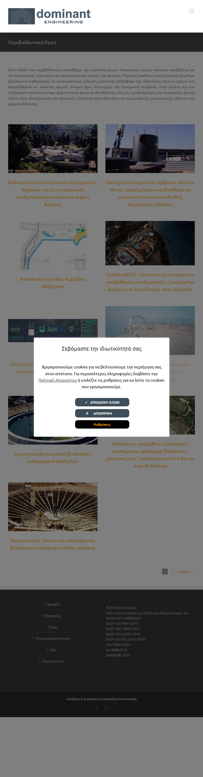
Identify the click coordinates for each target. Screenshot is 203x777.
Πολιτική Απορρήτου (57, 380)
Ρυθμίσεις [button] (102, 424)
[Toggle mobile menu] (192, 11)
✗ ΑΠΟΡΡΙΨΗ (102, 413)
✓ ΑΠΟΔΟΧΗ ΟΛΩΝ (102, 402)
